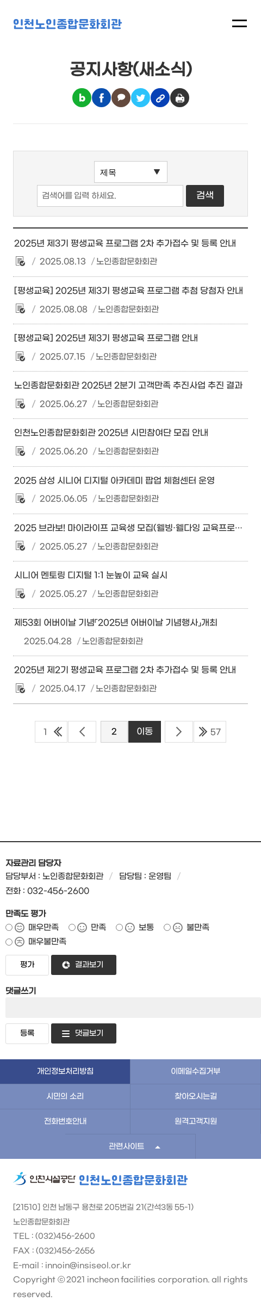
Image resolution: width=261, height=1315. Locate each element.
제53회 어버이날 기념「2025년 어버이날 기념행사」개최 (115, 623)
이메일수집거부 (195, 1071)
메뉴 (239, 23)
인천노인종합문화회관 (67, 25)
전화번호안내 (65, 1121)
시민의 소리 (65, 1096)
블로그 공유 (81, 97)
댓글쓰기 (20, 991)
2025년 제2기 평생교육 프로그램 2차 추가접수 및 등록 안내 (125, 670)
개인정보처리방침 (65, 1071)
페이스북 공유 (101, 97)
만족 (98, 928)
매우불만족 (47, 942)
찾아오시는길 (196, 1096)
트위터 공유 (140, 97)
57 (215, 732)
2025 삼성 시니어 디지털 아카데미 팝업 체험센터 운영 (114, 481)
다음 (179, 732)
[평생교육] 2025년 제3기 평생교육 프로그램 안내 (106, 338)
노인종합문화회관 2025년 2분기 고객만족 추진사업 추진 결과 (128, 386)
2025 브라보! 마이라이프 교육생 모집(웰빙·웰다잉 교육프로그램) (134, 528)
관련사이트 (126, 1146)
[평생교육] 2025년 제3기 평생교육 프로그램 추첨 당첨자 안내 (128, 291)
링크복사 (160, 97)
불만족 (198, 928)
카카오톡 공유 (120, 97)
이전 (82, 732)
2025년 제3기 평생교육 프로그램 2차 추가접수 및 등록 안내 (125, 244)
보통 (146, 928)
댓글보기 (89, 1033)
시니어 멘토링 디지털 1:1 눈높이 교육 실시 (90, 576)
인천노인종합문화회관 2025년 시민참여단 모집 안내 (111, 433)
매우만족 (43, 928)
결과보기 (89, 965)
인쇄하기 (179, 97)
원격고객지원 (196, 1121)
